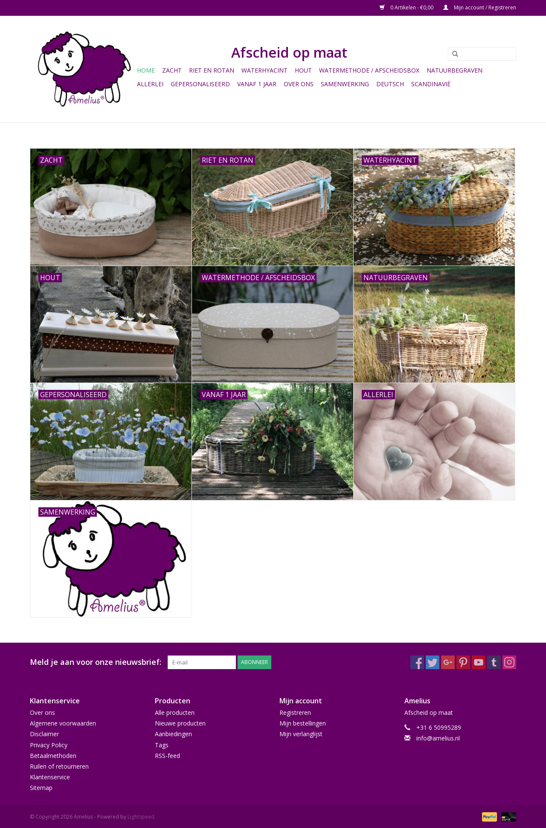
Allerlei (150, 84)
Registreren (295, 712)
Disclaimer (44, 734)
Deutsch (390, 84)
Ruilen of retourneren (59, 766)
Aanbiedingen (173, 734)
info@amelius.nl (438, 738)
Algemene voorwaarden (63, 723)
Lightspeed (141, 816)
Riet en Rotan (211, 70)
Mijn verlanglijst (300, 734)
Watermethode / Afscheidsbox (369, 70)
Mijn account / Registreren (479, 7)
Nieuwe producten (180, 723)
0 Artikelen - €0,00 (407, 7)
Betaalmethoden (53, 756)
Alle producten (175, 712)
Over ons (299, 84)
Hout (303, 70)
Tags (161, 745)
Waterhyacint (264, 70)
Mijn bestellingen (302, 723)
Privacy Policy (48, 745)
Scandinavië (431, 84)
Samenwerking (345, 84)
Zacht (172, 70)
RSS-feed (167, 756)
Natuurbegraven (454, 70)
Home (146, 70)
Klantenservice (50, 777)
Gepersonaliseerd (200, 84)
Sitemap (41, 788)
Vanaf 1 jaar (256, 84)
